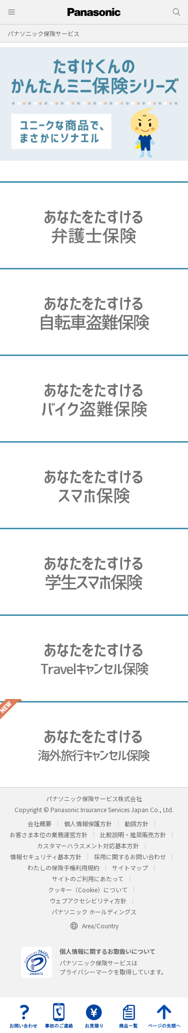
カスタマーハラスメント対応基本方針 (88, 845)
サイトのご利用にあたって (88, 878)
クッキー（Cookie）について (88, 889)
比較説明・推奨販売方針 (133, 834)
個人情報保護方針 (88, 823)
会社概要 (40, 823)
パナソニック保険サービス (44, 33)
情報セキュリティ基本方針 (46, 856)
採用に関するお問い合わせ (130, 856)
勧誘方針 (136, 823)
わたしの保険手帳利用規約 (64, 867)
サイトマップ (130, 867)
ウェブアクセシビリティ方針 (88, 900)
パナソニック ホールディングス (94, 911)
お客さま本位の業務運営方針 (49, 834)
